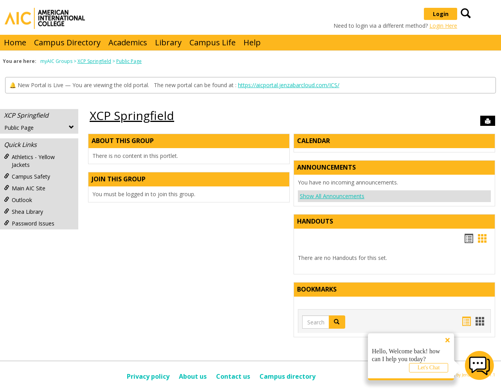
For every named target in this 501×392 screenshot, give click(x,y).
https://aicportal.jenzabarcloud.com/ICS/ (288, 85)
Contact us (233, 376)
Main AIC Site (24, 188)
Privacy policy (148, 376)
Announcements (326, 167)
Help (252, 42)
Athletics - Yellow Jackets (29, 160)
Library (168, 42)
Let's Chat (429, 368)
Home (15, 42)
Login (441, 14)
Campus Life (212, 42)
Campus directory (287, 376)
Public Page (129, 61)
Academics (127, 42)
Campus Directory (67, 42)
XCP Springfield (94, 61)
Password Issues (29, 223)
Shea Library (23, 211)
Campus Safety (27, 176)
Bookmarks (317, 289)
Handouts (315, 221)
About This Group (123, 140)
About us (193, 376)
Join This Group (119, 179)
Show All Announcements (332, 196)
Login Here (443, 25)
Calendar (313, 140)
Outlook (18, 200)
